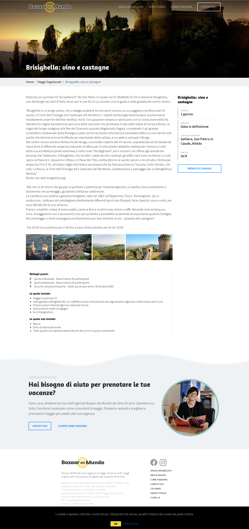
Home (30, 82)
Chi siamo (155, 488)
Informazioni (131, 524)
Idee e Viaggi (157, 7)
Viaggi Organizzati (131, 7)
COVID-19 (155, 497)
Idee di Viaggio (158, 475)
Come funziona (181, 7)
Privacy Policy (158, 493)
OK (116, 524)
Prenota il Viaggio (199, 168)
